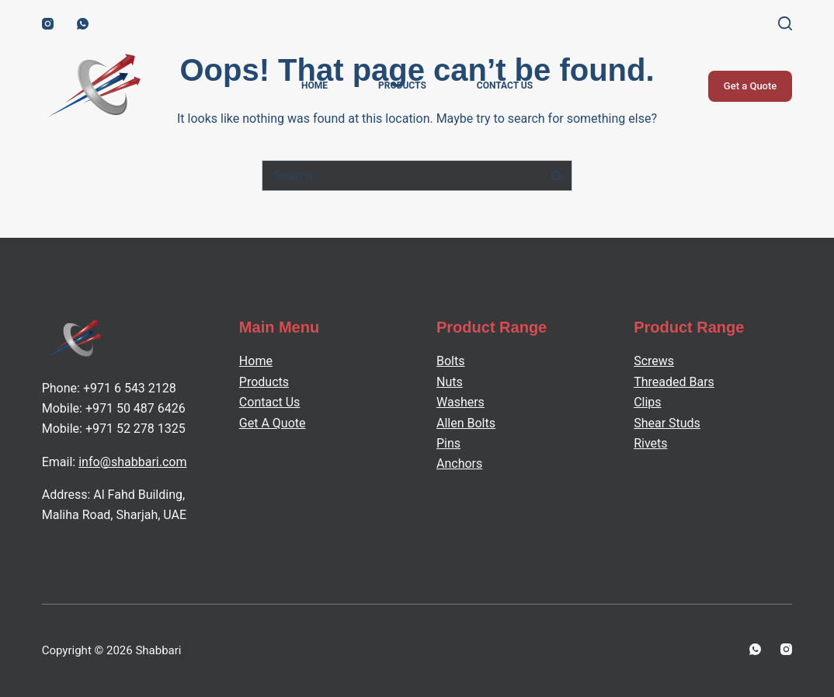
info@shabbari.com (132, 462)
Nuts (449, 382)
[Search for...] (401, 175)
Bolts (450, 361)
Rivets (650, 443)
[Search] (785, 23)
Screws (654, 361)
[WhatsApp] (83, 24)
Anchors (459, 463)
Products (402, 85)
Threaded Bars (674, 382)
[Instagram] (48, 24)
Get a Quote (750, 86)
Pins (448, 443)
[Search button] (556, 175)
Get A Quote (272, 423)
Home (314, 85)
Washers (460, 402)
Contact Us (505, 85)
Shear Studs (667, 423)
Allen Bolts (465, 423)
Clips (647, 402)
